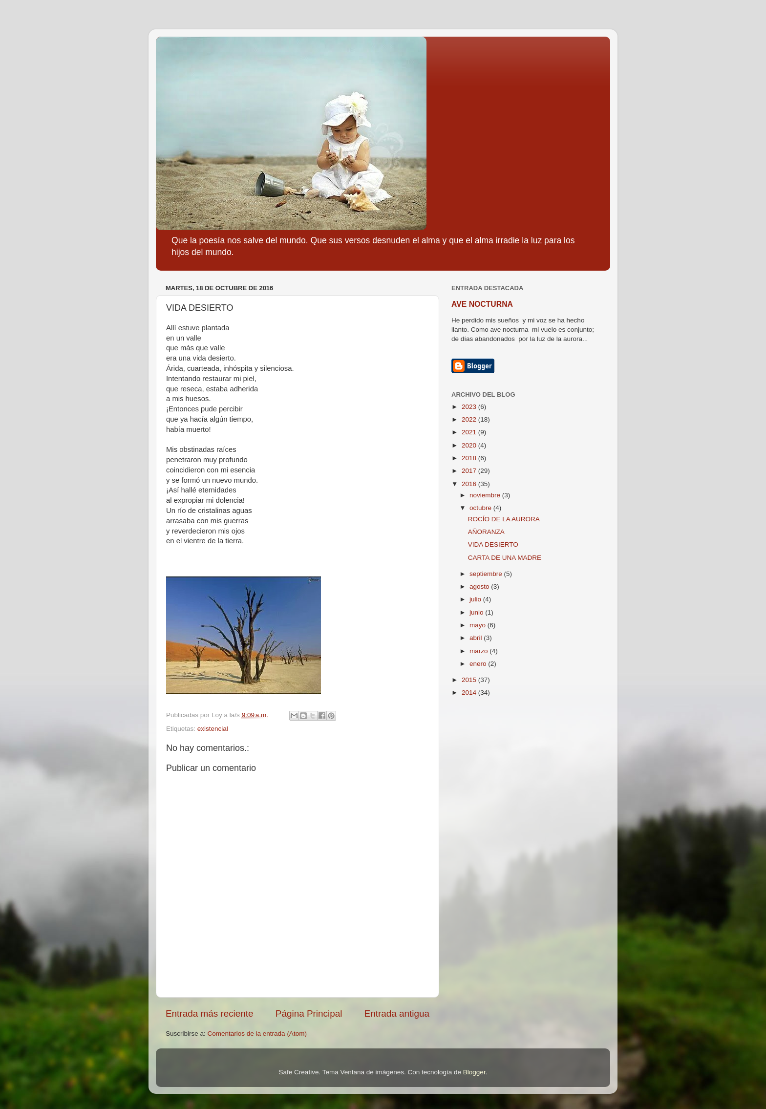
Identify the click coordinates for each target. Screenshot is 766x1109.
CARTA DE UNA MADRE (504, 557)
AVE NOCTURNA (482, 304)
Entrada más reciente (210, 1013)
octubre (481, 508)
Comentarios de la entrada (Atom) (257, 1033)
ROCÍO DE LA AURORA (504, 519)
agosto (480, 586)
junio (477, 612)
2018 (470, 458)
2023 (470, 406)
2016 (470, 484)
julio (476, 599)
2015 (470, 679)
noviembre (485, 495)
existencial (212, 728)
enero (478, 663)
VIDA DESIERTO (493, 544)
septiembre (486, 573)
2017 (470, 470)
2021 (470, 432)
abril (476, 637)
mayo (478, 625)
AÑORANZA (486, 531)
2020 (470, 445)
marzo (479, 651)
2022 (470, 419)
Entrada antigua (396, 1013)
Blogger (474, 1072)
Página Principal (309, 1013)
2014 (470, 692)
